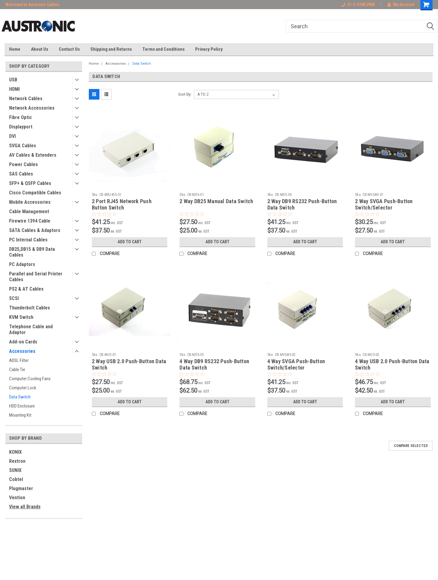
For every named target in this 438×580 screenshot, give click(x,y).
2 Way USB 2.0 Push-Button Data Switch (129, 364)
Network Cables (25, 98)
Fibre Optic (20, 117)
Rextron (17, 461)
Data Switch (20, 397)
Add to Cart (130, 241)
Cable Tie (17, 369)
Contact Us (69, 49)
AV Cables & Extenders (32, 155)
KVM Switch (21, 317)
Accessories (22, 351)
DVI (12, 136)
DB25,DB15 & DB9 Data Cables (32, 252)
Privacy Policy (209, 49)
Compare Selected (411, 446)
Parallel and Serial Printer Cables (35, 276)
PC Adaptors (22, 264)
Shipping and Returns (111, 49)
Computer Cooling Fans (30, 378)
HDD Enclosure (22, 406)
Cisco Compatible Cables (35, 193)
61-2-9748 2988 (358, 4)
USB (13, 80)
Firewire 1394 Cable (29, 221)
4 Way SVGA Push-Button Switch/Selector (296, 364)
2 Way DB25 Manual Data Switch (216, 201)
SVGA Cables (22, 145)
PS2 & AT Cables (26, 289)
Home (14, 49)
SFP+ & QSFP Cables (30, 183)
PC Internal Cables (28, 240)
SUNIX (15, 470)
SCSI (14, 298)
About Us (39, 49)
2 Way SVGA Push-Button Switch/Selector (384, 204)
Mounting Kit (20, 415)
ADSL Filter (18, 360)
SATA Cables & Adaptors (34, 230)
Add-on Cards (23, 342)
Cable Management (29, 211)
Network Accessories (32, 108)
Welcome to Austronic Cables (32, 4)
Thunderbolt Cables (29, 308)
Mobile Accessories (30, 202)
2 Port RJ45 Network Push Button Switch (122, 204)
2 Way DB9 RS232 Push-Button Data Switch (302, 204)
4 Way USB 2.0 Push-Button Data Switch (392, 364)
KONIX (15, 452)
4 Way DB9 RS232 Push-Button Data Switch (214, 364)
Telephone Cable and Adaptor (31, 329)
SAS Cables (21, 174)
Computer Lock (22, 388)
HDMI (14, 89)
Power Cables (23, 164)
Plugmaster (21, 488)
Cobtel (16, 479)
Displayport (20, 127)
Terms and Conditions (163, 49)
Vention (17, 497)
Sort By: (185, 94)
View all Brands (25, 507)
